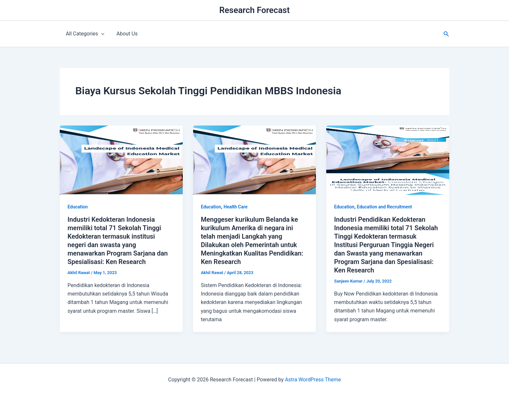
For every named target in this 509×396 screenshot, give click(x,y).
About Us (124, 34)
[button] (446, 34)
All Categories (84, 34)
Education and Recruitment (384, 206)
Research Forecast (254, 10)
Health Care (236, 206)
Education (78, 206)
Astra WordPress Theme (313, 379)
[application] (100, 34)
